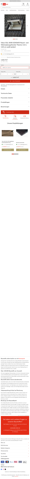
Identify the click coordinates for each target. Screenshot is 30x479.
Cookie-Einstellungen (13, 471)
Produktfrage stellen (10, 112)
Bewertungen (5, 107)
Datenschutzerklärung (21, 471)
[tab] (15, 89)
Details (3, 89)
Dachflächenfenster (13, 10)
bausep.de (16, 476)
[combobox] (15, 7)
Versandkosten (15, 119)
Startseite (2, 10)
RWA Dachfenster (21, 10)
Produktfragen (5, 102)
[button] (27, 25)
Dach (7, 10)
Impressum (7, 471)
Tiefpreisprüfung (5, 118)
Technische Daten (6, 93)
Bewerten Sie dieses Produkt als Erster (13, 57)
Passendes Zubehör (7, 98)
